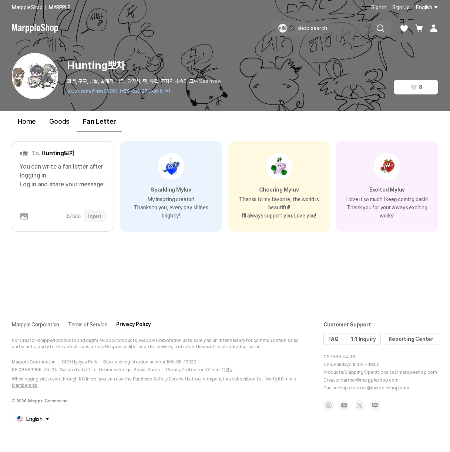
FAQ (333, 339)
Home (27, 121)
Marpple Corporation (35, 325)
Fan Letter (99, 124)
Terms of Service (87, 325)
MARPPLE (60, 7)
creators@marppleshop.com (379, 387)
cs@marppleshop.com (413, 372)
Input (95, 216)
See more (210, 81)
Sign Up (401, 7)
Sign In (378, 7)
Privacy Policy (133, 324)
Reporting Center (411, 339)
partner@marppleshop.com (369, 380)
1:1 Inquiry (363, 339)
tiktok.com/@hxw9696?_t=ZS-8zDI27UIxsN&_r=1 (118, 91)
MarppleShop (27, 7)
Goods (59, 121)
